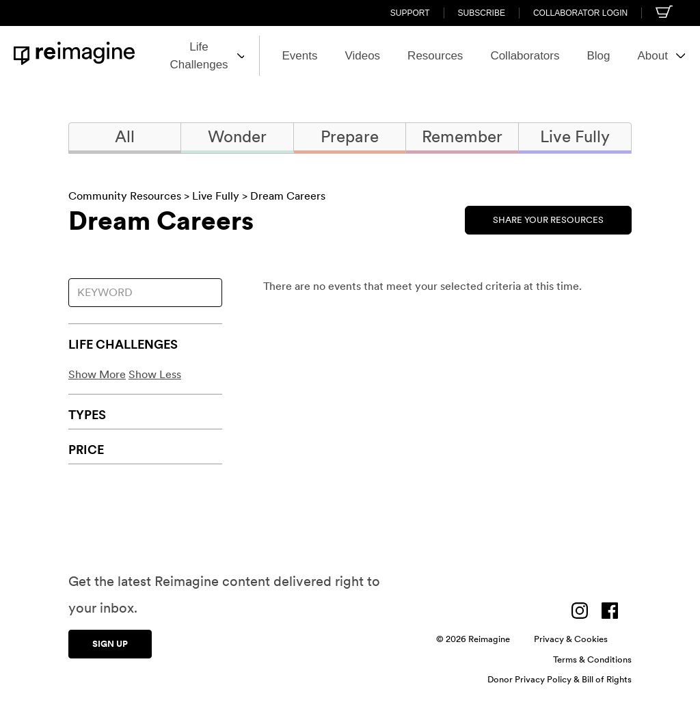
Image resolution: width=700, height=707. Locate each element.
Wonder (237, 136)
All (125, 136)
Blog (572, 55)
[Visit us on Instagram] (579, 610)
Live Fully (575, 136)
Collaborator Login (580, 13)
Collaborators (498, 55)
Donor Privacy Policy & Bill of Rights (559, 679)
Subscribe (481, 13)
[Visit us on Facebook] (610, 610)
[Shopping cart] (664, 11)
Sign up (110, 642)
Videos (336, 55)
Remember (462, 136)
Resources (409, 55)
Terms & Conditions (592, 659)
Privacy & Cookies (571, 639)
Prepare (350, 136)
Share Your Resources (548, 218)
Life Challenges (175, 55)
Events (273, 55)
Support (410, 13)
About (635, 55)
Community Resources (124, 195)
